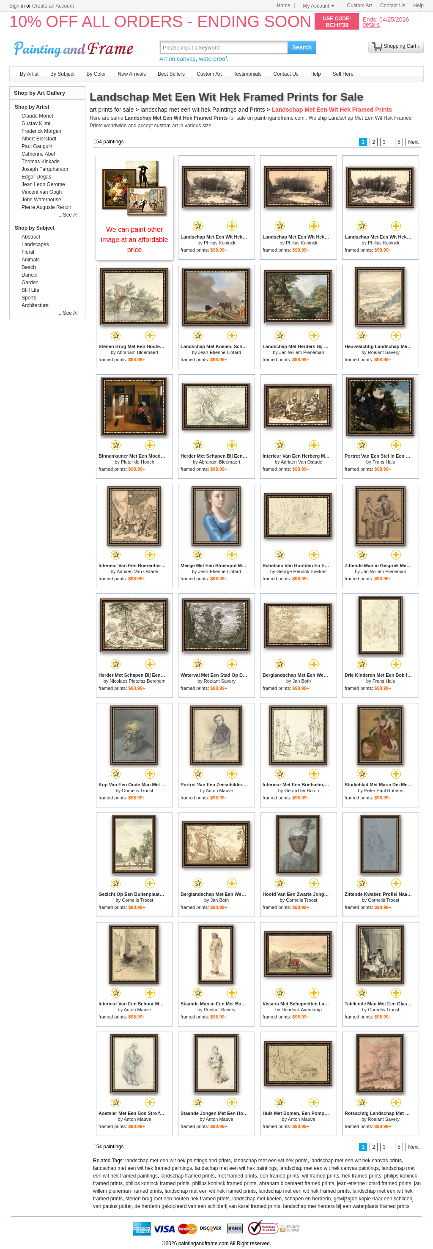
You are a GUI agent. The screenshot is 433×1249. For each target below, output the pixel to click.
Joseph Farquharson (45, 169)
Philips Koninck (220, 242)
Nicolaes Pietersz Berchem (137, 681)
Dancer (30, 275)
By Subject (62, 74)
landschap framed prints (187, 1176)
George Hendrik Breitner (302, 571)
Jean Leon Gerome (43, 184)
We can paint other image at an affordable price (134, 239)
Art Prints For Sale (74, 47)
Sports (29, 298)
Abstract (31, 237)
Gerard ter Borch (301, 790)
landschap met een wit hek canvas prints (356, 1161)
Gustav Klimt (36, 123)
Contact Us (392, 5)
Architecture (35, 305)
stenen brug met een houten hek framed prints (178, 1199)
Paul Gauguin (37, 146)
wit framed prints (320, 1176)
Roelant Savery (384, 352)
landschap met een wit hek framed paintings (142, 1168)
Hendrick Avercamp (302, 1009)
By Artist (29, 74)
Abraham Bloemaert (137, 352)
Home (283, 5)
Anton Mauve (219, 790)
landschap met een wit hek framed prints (209, 1191)
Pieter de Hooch (137, 461)
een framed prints (279, 1176)
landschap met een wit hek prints (271, 1161)
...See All (69, 215)
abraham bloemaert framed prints (296, 1183)
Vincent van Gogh (42, 192)
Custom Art (359, 5)
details (370, 24)
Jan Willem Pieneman (301, 352)
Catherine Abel (38, 154)
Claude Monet (37, 116)
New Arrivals (132, 74)
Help (418, 5)
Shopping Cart (400, 46)
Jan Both (302, 681)
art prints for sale (112, 109)
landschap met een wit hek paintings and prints (178, 1161)
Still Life (30, 290)
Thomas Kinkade (41, 162)
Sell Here (343, 74)
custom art (166, 126)
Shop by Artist (32, 107)
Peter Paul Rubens (383, 790)
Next (413, 142)
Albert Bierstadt (39, 139)
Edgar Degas (36, 177)
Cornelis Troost (137, 790)
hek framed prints (361, 1176)
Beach (29, 267)
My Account (318, 6)
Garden (30, 282)
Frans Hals (384, 461)
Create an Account (53, 6)
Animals (31, 260)
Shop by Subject (35, 228)
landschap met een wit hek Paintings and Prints (202, 109)
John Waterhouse (41, 200)
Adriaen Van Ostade (301, 461)
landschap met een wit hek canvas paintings (329, 1168)
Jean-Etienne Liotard (219, 352)
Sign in (17, 6)
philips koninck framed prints (157, 1183)
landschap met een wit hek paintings (236, 1168)
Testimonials (247, 74)
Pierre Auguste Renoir (46, 207)
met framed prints (237, 1176)
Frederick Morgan (41, 131)
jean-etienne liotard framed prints (374, 1183)
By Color (96, 74)
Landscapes (35, 244)
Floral (28, 252)
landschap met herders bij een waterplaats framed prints (346, 1206)
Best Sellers (171, 74)
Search (302, 47)
